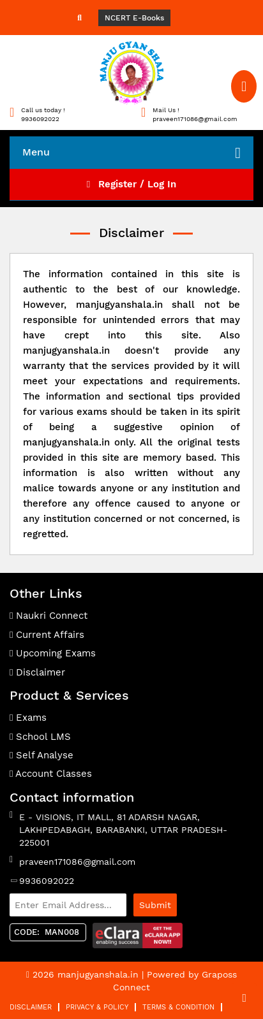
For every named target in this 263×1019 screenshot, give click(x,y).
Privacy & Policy (97, 1007)
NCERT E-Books (134, 17)
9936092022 (46, 881)
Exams (28, 717)
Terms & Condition (178, 1007)
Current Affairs (47, 634)
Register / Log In (131, 184)
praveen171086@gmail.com (77, 861)
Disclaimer (37, 672)
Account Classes (51, 773)
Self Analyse (41, 755)
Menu (131, 153)
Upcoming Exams (53, 653)
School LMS (40, 736)
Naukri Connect (48, 615)
